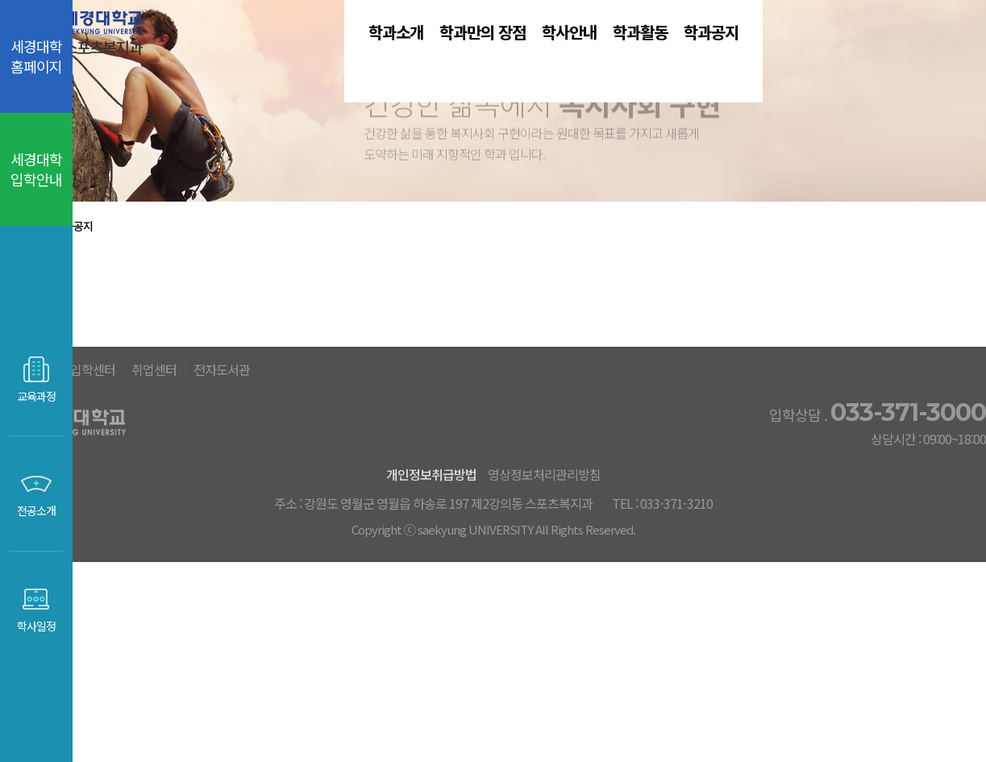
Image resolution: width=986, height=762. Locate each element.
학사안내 (609, 56)
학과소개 (338, 56)
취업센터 (491, 538)
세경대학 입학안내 (36, 168)
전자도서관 (585, 538)
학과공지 (842, 56)
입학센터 (405, 538)
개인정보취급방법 (455, 641)
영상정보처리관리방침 (590, 641)
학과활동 (725, 56)
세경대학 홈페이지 (36, 56)
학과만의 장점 (474, 56)
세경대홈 (319, 538)
